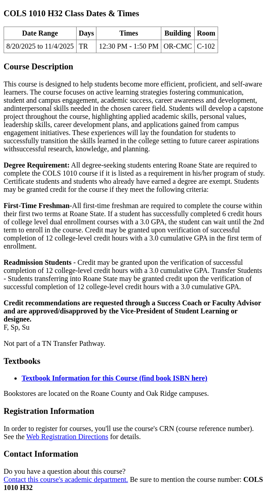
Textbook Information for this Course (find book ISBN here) (114, 378)
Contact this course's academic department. (66, 479)
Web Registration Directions (67, 436)
